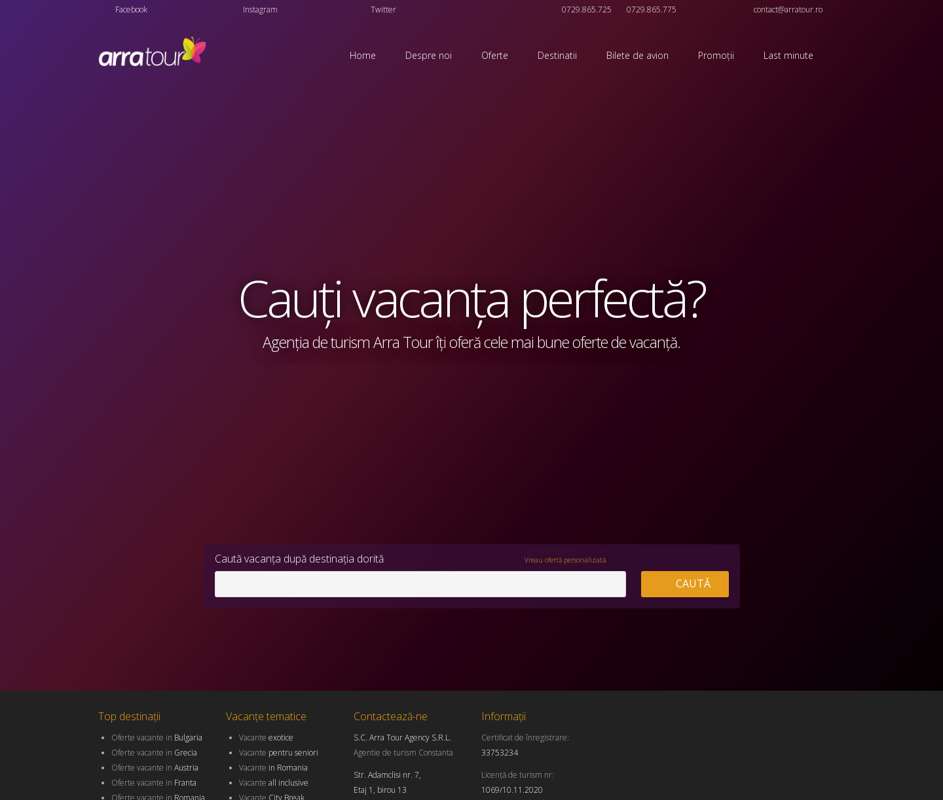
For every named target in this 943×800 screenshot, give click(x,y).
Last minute (788, 55)
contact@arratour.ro (788, 9)
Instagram (260, 9)
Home (363, 55)
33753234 (499, 752)
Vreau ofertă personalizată (565, 560)
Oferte (494, 55)
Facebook (131, 9)
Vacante (266, 737)
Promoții (716, 55)
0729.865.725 (587, 9)
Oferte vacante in (156, 737)
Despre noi (428, 55)
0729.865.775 (651, 9)
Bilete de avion (637, 55)
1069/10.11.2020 (512, 789)
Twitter (383, 9)
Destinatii (557, 55)
